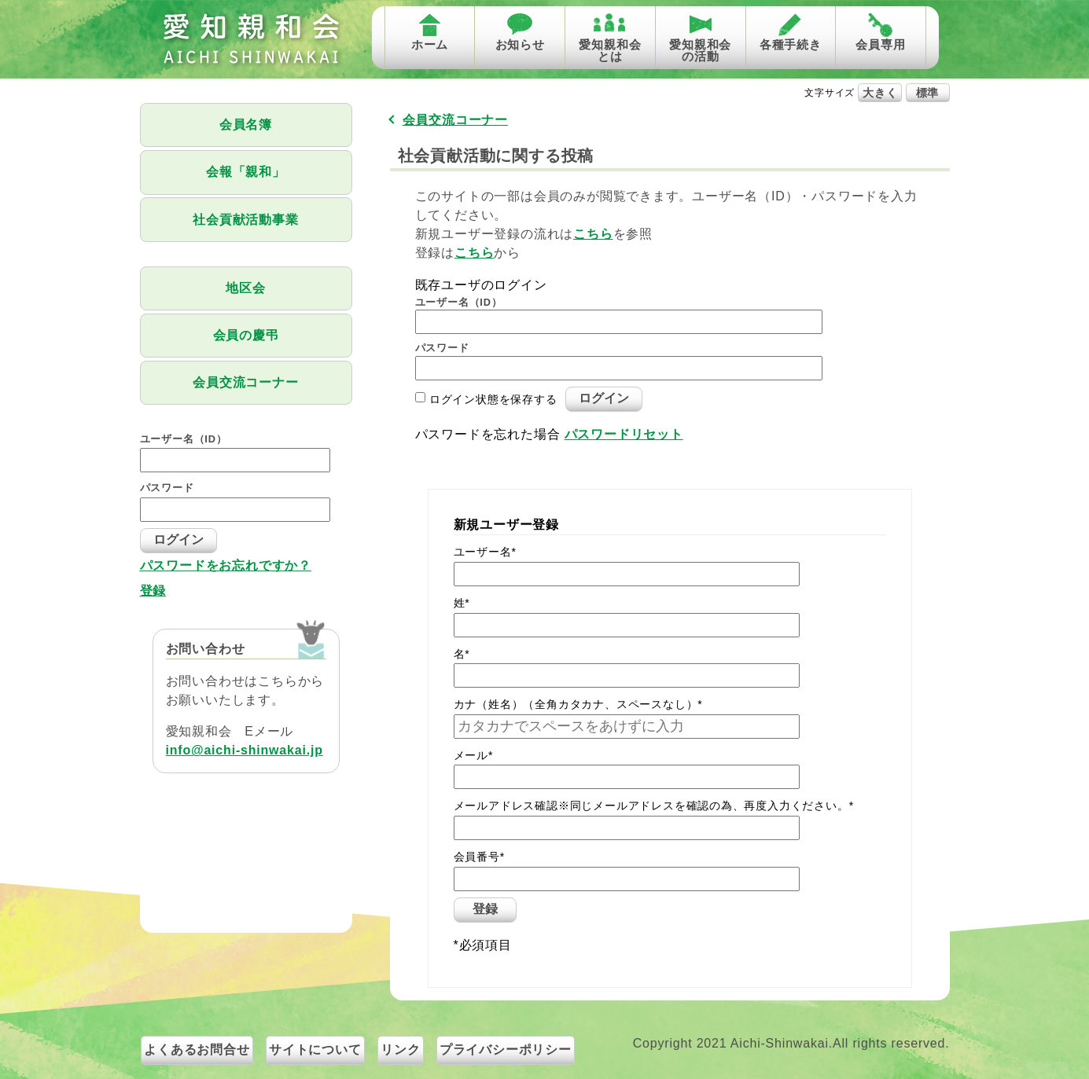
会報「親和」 (245, 171)
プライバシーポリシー (506, 1049)
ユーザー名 (485, 551)
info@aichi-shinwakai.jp (244, 750)
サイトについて (315, 1049)
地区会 (245, 288)
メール (474, 755)
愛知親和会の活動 (700, 50)
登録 (153, 591)
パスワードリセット (624, 434)
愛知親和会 (250, 39)
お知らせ (520, 44)
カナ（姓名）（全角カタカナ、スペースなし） (578, 704)
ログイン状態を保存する (493, 398)
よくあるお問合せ (196, 1049)
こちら (593, 233)
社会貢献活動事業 (245, 219)
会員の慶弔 (246, 335)
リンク (400, 1049)
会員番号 (479, 856)
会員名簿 (245, 124)
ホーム (429, 44)
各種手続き (791, 44)
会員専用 (880, 44)
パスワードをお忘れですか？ (225, 566)
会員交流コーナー (245, 382)
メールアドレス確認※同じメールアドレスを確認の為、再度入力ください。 (654, 805)
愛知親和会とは (610, 50)
